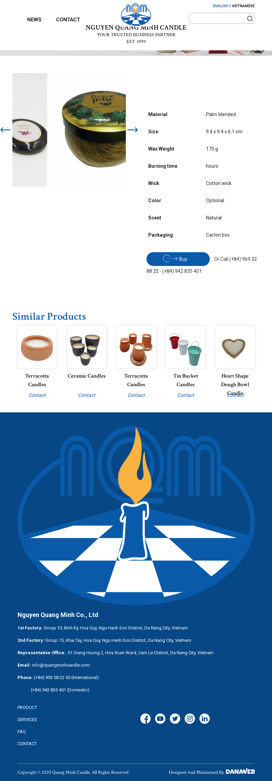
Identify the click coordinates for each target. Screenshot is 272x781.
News (34, 20)
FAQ (22, 731)
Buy (175, 258)
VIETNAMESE (243, 6)
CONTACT (27, 743)
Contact (68, 20)
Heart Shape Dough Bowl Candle (235, 384)
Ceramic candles (87, 376)
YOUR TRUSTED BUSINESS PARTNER (136, 35)
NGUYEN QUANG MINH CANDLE (136, 27)
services (27, 719)
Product (27, 707)
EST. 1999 (136, 42)
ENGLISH (221, 6)
